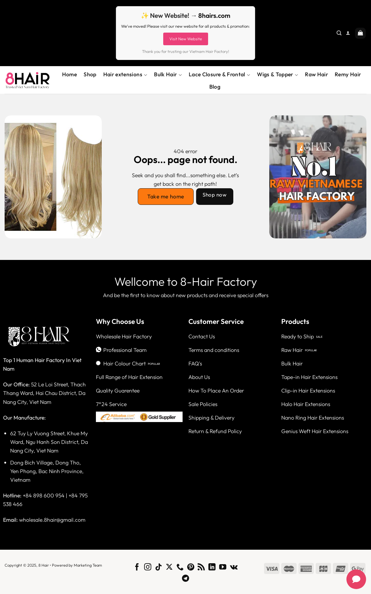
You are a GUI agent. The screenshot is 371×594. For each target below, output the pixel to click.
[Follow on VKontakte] (234, 568)
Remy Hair (348, 74)
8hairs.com (214, 15)
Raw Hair (316, 74)
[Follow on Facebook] (136, 568)
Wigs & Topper (277, 74)
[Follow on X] (169, 568)
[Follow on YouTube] (222, 568)
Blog (214, 86)
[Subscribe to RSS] (201, 568)
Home (69, 74)
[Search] (339, 33)
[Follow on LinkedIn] (211, 568)
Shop (90, 74)
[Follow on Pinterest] (190, 568)
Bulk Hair (168, 74)
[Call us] (180, 568)
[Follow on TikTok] (158, 568)
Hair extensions (125, 74)
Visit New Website (185, 38)
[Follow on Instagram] (147, 568)
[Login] (348, 33)
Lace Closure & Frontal (219, 74)
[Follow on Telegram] (185, 579)
